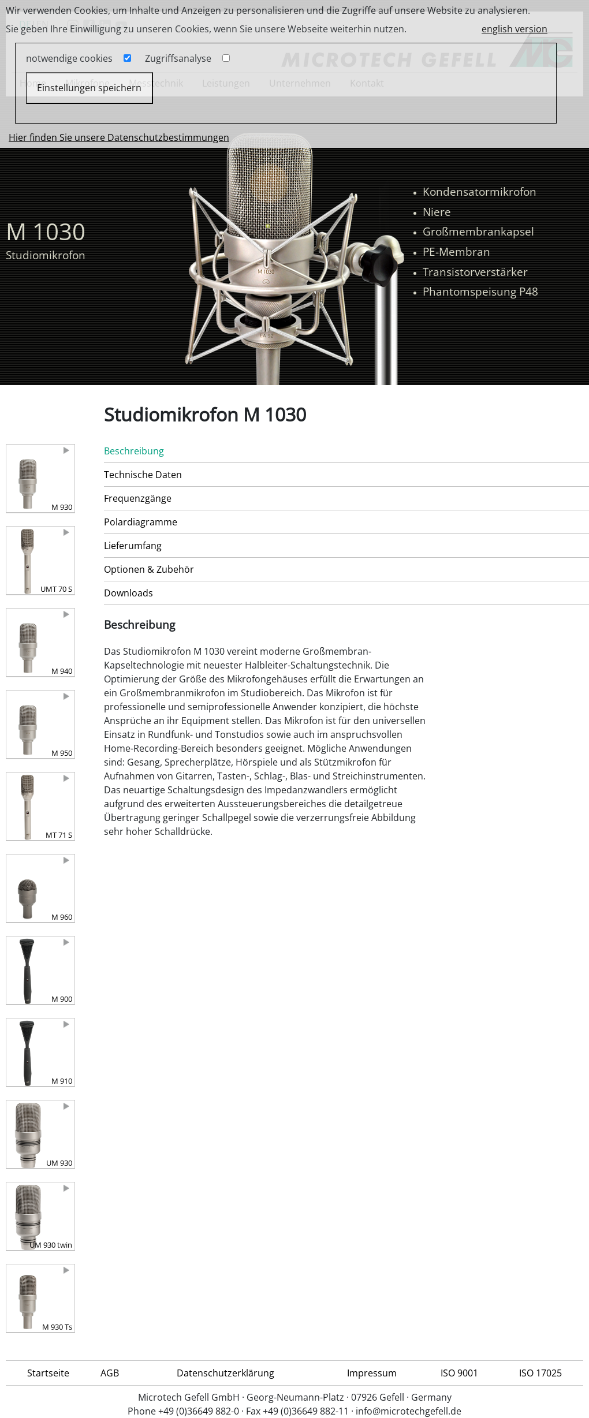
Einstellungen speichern (89, 87)
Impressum (372, 1373)
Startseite (48, 1373)
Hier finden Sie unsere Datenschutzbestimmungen (119, 137)
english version (514, 28)
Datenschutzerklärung (225, 1373)
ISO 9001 (459, 1373)
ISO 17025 (540, 1373)
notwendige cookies (69, 58)
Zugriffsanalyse (178, 58)
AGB (109, 1373)
